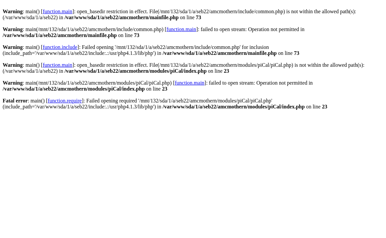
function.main (57, 11)
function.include (60, 47)
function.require (65, 100)
